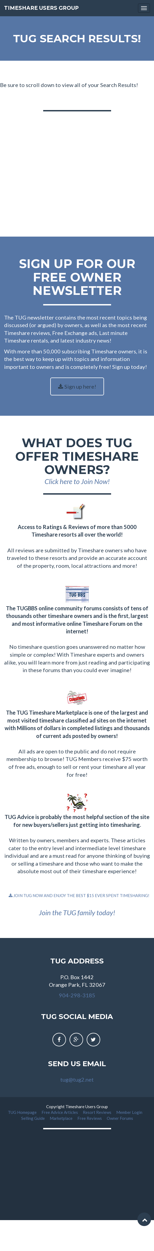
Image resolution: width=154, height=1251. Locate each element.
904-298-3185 (77, 995)
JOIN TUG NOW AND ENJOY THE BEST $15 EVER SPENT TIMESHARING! (79, 895)
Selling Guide (33, 1118)
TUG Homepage (22, 1112)
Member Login (129, 1112)
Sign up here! (77, 386)
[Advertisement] (73, 168)
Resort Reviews (97, 1112)
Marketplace (61, 1118)
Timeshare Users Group (41, 8)
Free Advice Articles (60, 1112)
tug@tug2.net (77, 1079)
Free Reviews (90, 1118)
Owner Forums (120, 1118)
